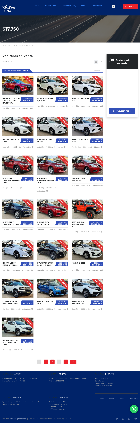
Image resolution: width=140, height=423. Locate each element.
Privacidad (134, 399)
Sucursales (68, 5)
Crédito (84, 5)
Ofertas (97, 5)
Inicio (37, 5)
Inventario (51, 5)
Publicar (130, 6)
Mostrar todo (98, 71)
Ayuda (121, 399)
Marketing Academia (17, 419)
